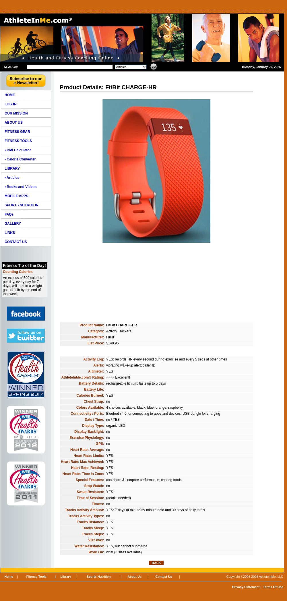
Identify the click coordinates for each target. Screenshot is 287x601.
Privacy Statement (245, 587)
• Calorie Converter (20, 159)
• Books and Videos (20, 187)
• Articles (12, 178)
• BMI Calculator (18, 150)
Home (8, 576)
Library (65, 576)
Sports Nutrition (99, 576)
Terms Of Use (273, 587)
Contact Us (164, 576)
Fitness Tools (36, 576)
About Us (134, 576)
